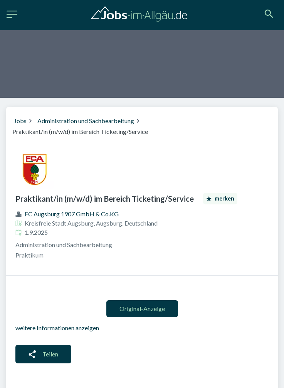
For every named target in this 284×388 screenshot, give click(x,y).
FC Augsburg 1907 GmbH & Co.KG (72, 213)
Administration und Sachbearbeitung (85, 120)
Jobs (20, 120)
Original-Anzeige (142, 308)
